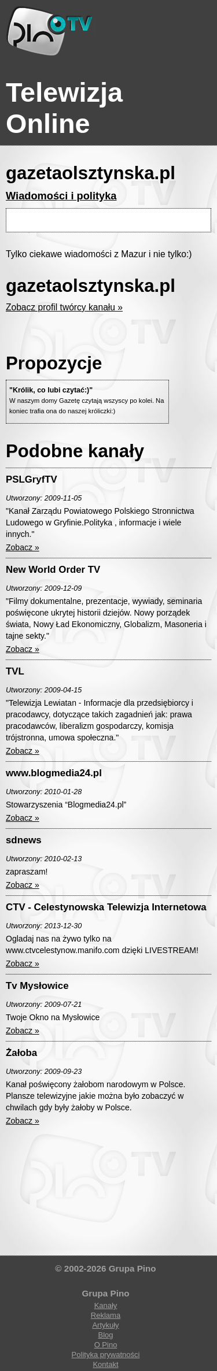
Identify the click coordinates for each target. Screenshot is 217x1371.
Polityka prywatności (106, 1354)
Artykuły (105, 1325)
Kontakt (105, 1364)
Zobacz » (22, 547)
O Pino (105, 1344)
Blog (105, 1335)
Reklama (105, 1315)
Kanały (105, 1305)
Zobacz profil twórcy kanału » (64, 307)
